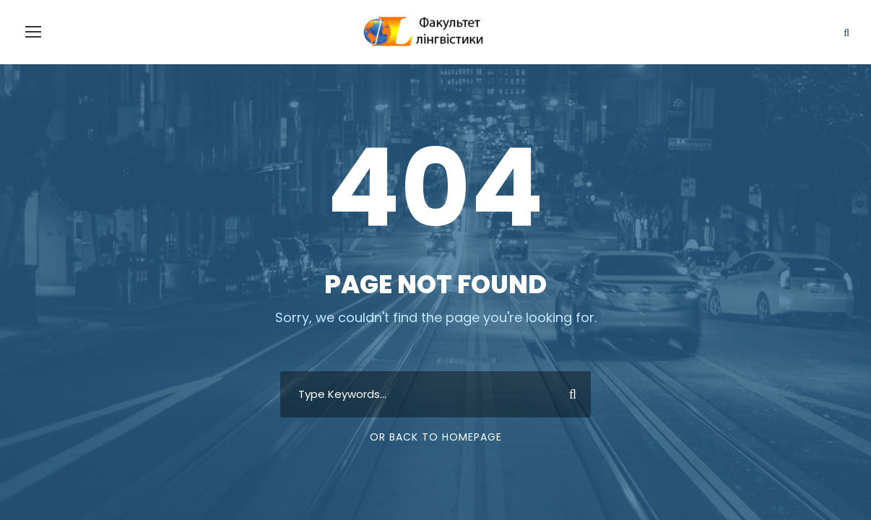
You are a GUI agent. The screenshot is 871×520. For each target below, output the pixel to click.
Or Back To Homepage (436, 437)
